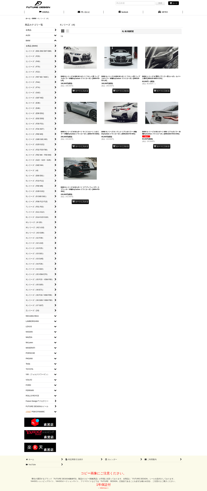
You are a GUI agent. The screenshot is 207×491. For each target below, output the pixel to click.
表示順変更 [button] (128, 31)
